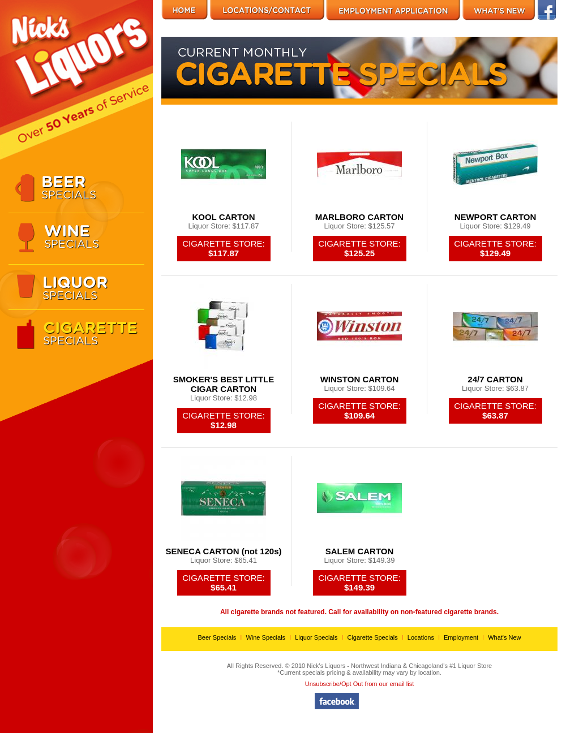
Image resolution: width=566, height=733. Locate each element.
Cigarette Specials (372, 637)
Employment (461, 637)
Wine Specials (265, 637)
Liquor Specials (316, 637)
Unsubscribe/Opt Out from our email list (359, 683)
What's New (504, 637)
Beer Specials (217, 637)
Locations (421, 637)
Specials (89, 187)
